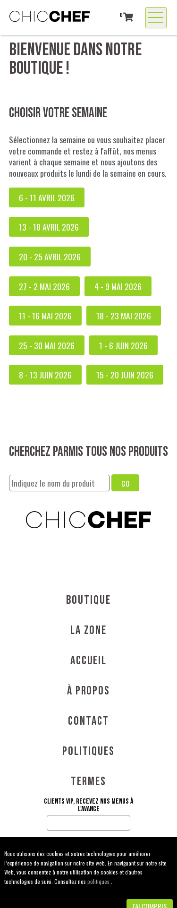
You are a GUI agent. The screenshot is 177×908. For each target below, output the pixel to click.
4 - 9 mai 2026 (118, 286)
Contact (88, 721)
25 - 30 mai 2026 (47, 345)
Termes (88, 781)
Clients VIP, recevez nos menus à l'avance (88, 805)
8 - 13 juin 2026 (45, 374)
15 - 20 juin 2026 (124, 374)
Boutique (88, 600)
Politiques (88, 751)
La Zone (88, 630)
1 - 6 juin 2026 (123, 345)
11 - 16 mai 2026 (45, 315)
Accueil (88, 660)
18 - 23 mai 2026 (123, 315)
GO (125, 483)
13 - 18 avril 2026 (49, 227)
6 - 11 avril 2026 (47, 197)
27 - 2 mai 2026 (44, 286)
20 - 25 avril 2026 (50, 256)
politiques (99, 881)
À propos (88, 691)
